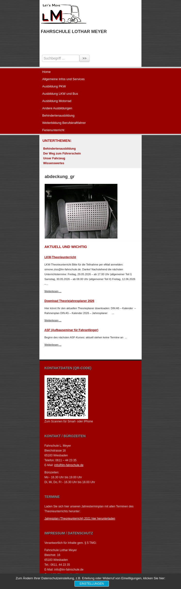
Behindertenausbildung (58, 115)
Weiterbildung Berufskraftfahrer (64, 123)
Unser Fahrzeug (54, 158)
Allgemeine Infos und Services (63, 79)
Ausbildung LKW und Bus (60, 93)
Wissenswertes (53, 163)
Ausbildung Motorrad (56, 101)
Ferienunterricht (53, 130)
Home (46, 72)
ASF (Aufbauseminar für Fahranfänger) (71, 330)
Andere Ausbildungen (57, 108)
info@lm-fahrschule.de (68, 465)
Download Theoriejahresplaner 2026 (69, 301)
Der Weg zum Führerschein (62, 153)
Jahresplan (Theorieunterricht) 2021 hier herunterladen (79, 518)
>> (84, 58)
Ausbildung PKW (54, 86)
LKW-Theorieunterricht (60, 257)
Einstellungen (92, 583)
